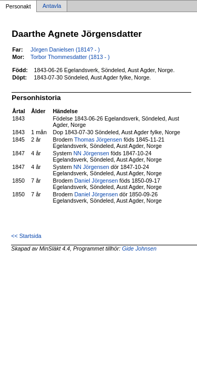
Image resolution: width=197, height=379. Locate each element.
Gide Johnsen (139, 248)
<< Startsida (26, 236)
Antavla (52, 6)
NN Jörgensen (91, 153)
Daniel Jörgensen (96, 180)
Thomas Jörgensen (98, 139)
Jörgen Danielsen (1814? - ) (65, 49)
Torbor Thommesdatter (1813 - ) (70, 57)
